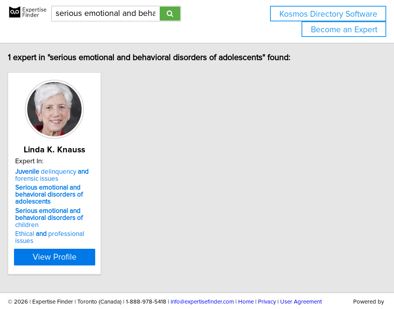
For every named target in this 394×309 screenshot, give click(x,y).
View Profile (79, 236)
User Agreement (301, 281)
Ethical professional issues (74, 219)
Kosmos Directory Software (328, 14)
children (78, 208)
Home (246, 281)
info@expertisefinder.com (202, 281)
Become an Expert (344, 30)
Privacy (267, 281)
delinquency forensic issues (66, 175)
